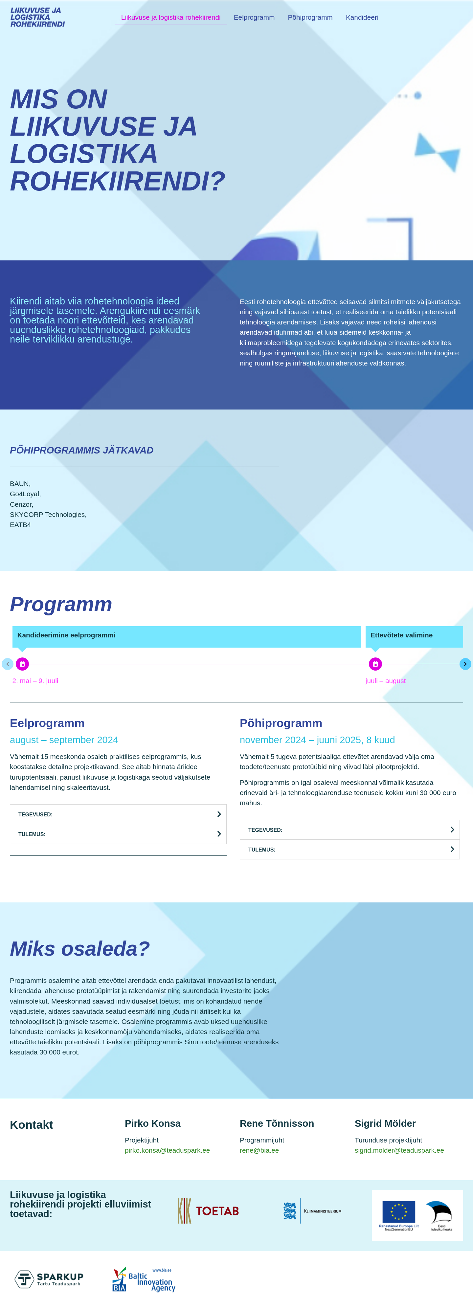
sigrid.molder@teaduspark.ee (399, 1150)
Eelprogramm (254, 17)
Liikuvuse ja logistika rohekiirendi (171, 17)
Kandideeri (362, 17)
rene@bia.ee (259, 1150)
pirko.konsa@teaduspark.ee (167, 1150)
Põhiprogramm (310, 17)
